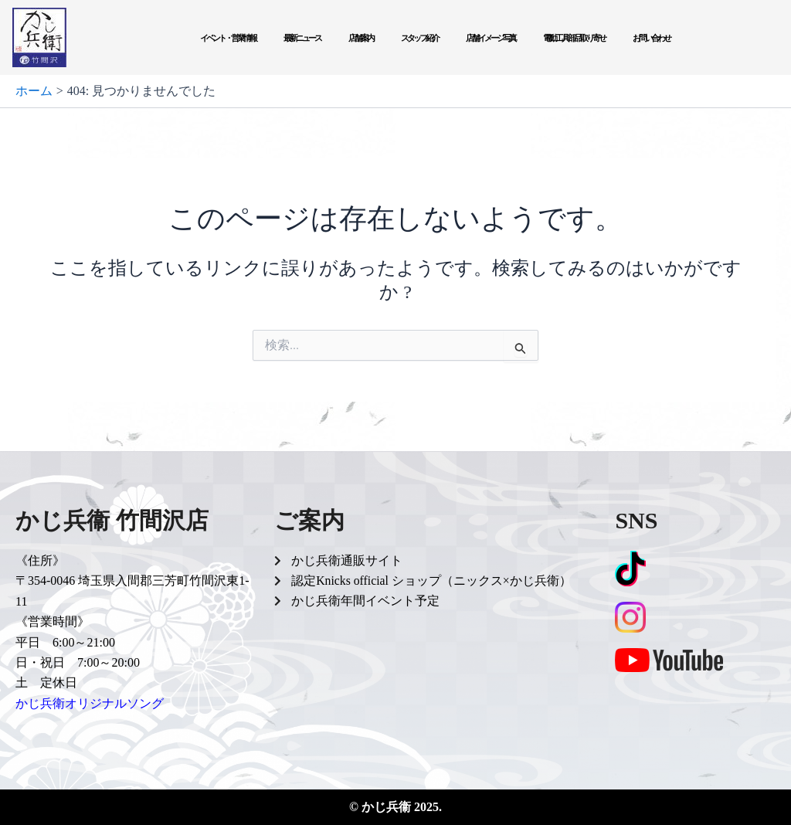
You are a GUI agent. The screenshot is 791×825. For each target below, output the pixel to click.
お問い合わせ (651, 37)
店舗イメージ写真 (490, 37)
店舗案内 (360, 37)
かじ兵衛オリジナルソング (89, 703)
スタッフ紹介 (419, 37)
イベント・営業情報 (228, 37)
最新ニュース (302, 37)
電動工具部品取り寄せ (574, 37)
